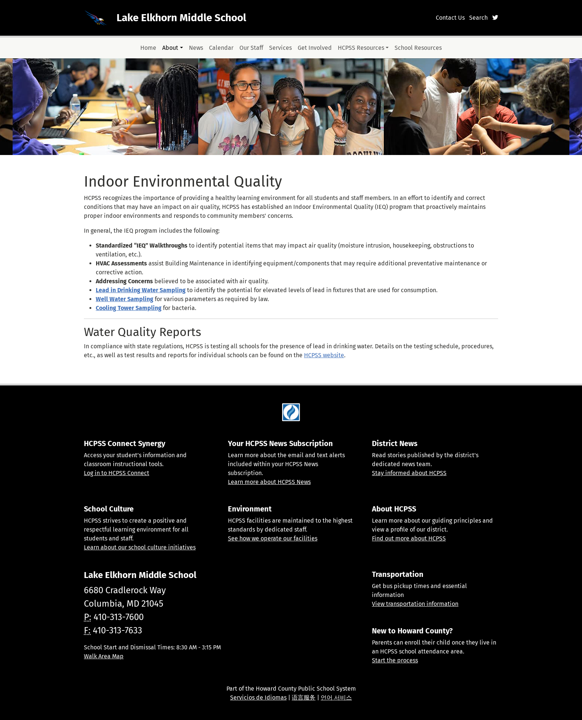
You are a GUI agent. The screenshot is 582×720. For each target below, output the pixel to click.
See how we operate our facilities (272, 538)
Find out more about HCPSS (409, 538)
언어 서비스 (336, 697)
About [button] (170, 47)
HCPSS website (324, 355)
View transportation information (415, 603)
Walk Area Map (104, 656)
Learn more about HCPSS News (269, 481)
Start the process (395, 660)
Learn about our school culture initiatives (140, 547)
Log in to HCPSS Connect (116, 473)
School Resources (418, 47)
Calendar (221, 47)
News (196, 47)
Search (478, 17)
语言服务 (303, 697)
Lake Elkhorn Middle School (181, 18)
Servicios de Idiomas (258, 697)
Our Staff (251, 47)
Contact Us (450, 17)
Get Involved (315, 47)
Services (280, 47)
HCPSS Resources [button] (361, 47)
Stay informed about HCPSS (409, 473)
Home (148, 47)
